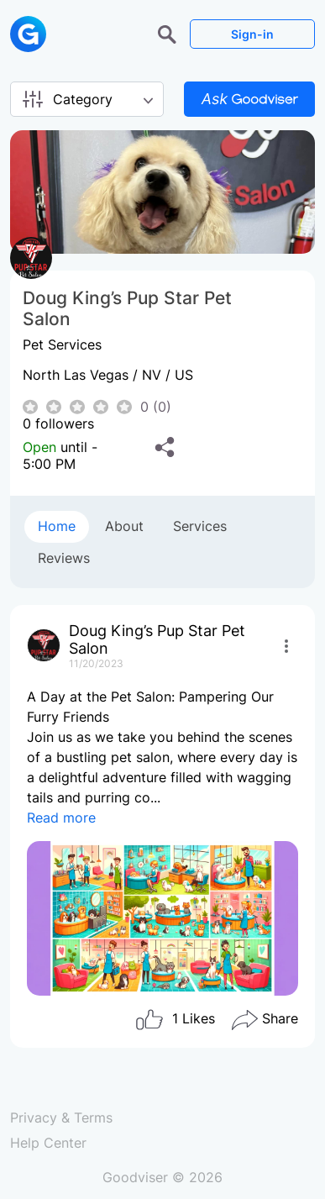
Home (57, 526)
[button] (169, 32)
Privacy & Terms (61, 1117)
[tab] (56, 527)
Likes (174, 1020)
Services (200, 526)
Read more (61, 817)
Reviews (64, 558)
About (124, 526)
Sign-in (252, 34)
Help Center (48, 1142)
